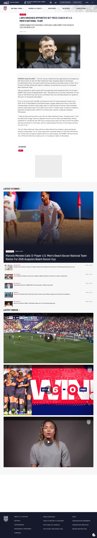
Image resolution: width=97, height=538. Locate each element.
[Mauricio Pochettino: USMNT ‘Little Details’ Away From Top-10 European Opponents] (9, 304)
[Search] (92, 2)
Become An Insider (65, 2)
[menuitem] (17, 8)
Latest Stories (12, 189)
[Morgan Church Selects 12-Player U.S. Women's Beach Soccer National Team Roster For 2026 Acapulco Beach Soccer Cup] (9, 267)
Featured (23, 14)
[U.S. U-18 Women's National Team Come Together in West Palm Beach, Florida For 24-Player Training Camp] (9, 276)
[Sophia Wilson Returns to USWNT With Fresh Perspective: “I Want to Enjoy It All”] (9, 285)
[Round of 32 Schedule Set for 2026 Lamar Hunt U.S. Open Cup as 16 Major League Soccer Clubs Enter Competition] (9, 295)
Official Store (77, 2)
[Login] (86, 2)
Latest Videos (12, 310)
